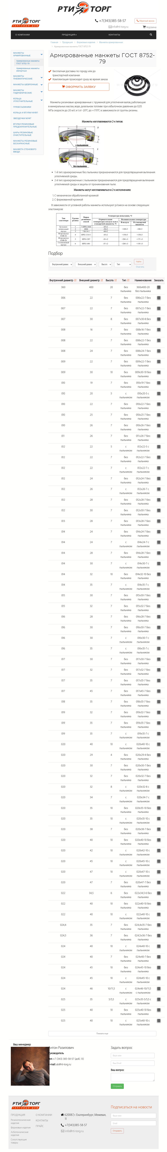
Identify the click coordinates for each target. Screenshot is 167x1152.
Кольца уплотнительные (28, 99)
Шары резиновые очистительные (23, 133)
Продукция (69, 35)
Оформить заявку (79, 86)
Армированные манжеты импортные (27, 69)
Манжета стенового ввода (24, 150)
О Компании (22, 35)
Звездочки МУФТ (22, 118)
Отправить (117, 1086)
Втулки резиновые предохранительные (25, 125)
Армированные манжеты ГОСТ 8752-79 (27, 62)
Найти (138, 261)
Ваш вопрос (117, 1070)
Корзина (149, 27)
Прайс (40, 1126)
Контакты (114, 35)
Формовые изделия (86, 42)
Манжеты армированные (111, 42)
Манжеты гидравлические (28, 91)
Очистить (140, 267)
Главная (54, 42)
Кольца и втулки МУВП (25, 112)
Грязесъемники (22, 107)
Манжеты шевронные (28, 84)
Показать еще (102, 1033)
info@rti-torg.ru (120, 26)
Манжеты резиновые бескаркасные (25, 142)
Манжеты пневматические (28, 77)
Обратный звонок (145, 21)
